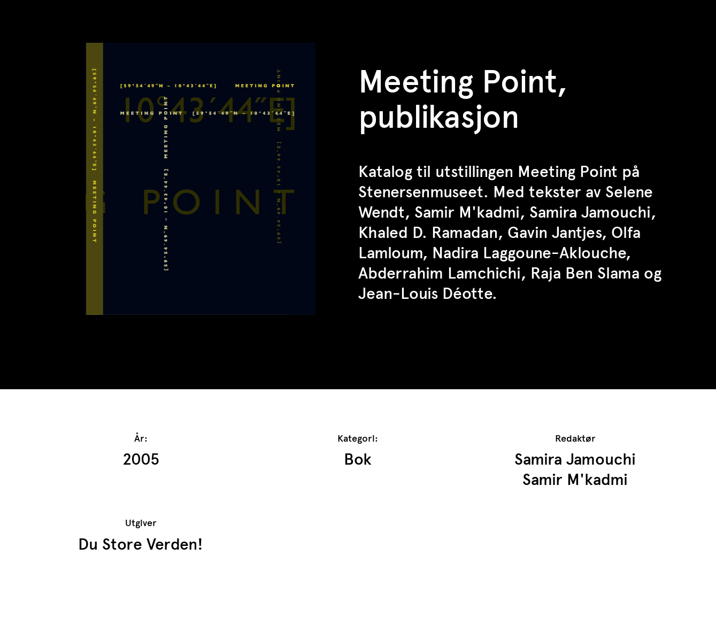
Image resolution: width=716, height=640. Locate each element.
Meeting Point (568, 171)
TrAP (59, 15)
